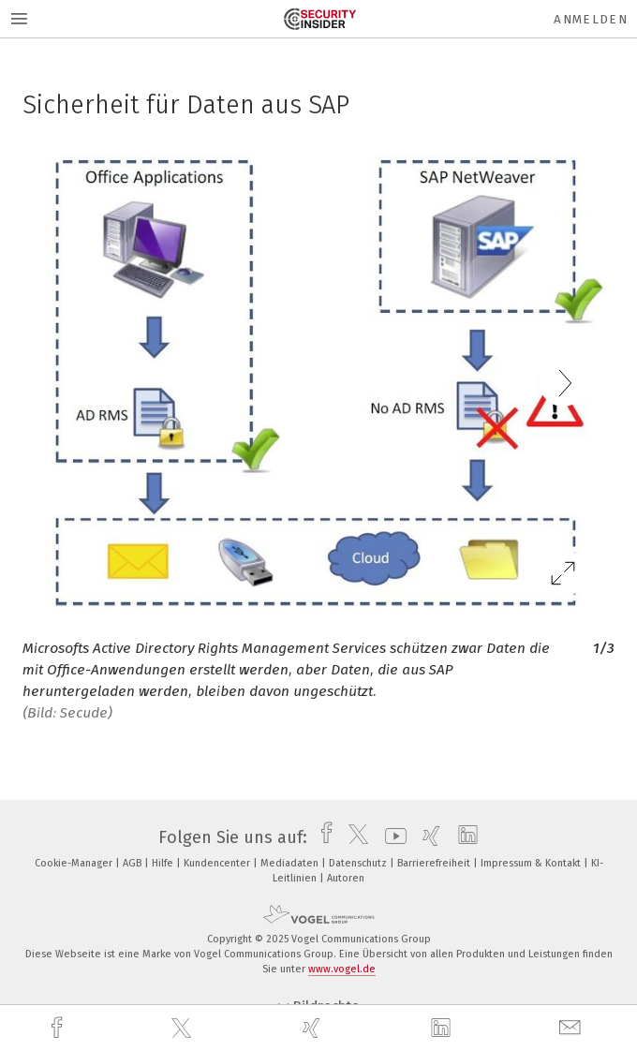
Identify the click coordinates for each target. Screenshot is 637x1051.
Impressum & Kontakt (532, 863)
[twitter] (184, 1028)
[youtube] (391, 837)
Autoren (345, 878)
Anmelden (591, 19)
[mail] (572, 1028)
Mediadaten (290, 863)
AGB (133, 863)
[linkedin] (443, 1028)
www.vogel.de (342, 969)
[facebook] (59, 1028)
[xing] (314, 1028)
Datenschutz (359, 863)
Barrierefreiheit (435, 863)
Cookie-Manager (75, 863)
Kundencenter (218, 863)
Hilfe (164, 863)
